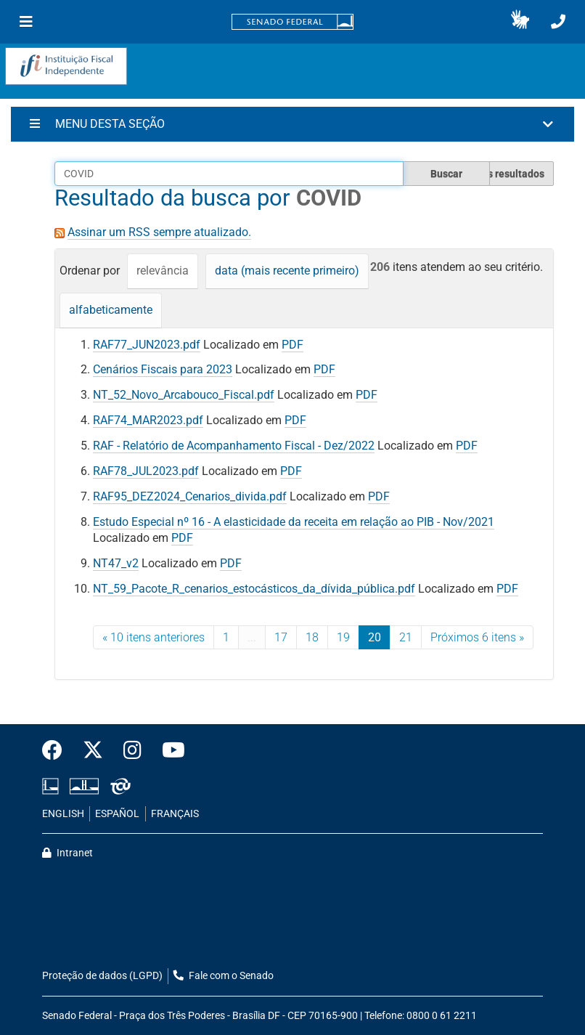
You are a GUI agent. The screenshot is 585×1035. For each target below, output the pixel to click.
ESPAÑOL (117, 814)
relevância (162, 270)
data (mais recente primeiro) (287, 270)
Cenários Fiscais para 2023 (162, 369)
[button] (520, 21)
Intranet (67, 853)
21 (405, 637)
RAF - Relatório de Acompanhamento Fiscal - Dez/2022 (234, 445)
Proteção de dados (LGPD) (102, 976)
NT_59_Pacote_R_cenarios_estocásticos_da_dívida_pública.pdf (254, 589)
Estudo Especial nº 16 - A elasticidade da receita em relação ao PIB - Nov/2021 (293, 522)
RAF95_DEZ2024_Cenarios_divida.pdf (190, 496)
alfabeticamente (110, 310)
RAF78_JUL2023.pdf (146, 471)
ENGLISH (63, 814)
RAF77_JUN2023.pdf (146, 345)
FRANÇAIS (175, 814)
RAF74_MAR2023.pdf (148, 420)
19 (343, 637)
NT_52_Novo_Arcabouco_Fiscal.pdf (183, 395)
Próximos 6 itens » (477, 637)
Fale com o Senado (223, 976)
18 (312, 637)
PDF (292, 345)
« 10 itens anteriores (153, 637)
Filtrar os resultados (497, 173)
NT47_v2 (116, 563)
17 (280, 637)
